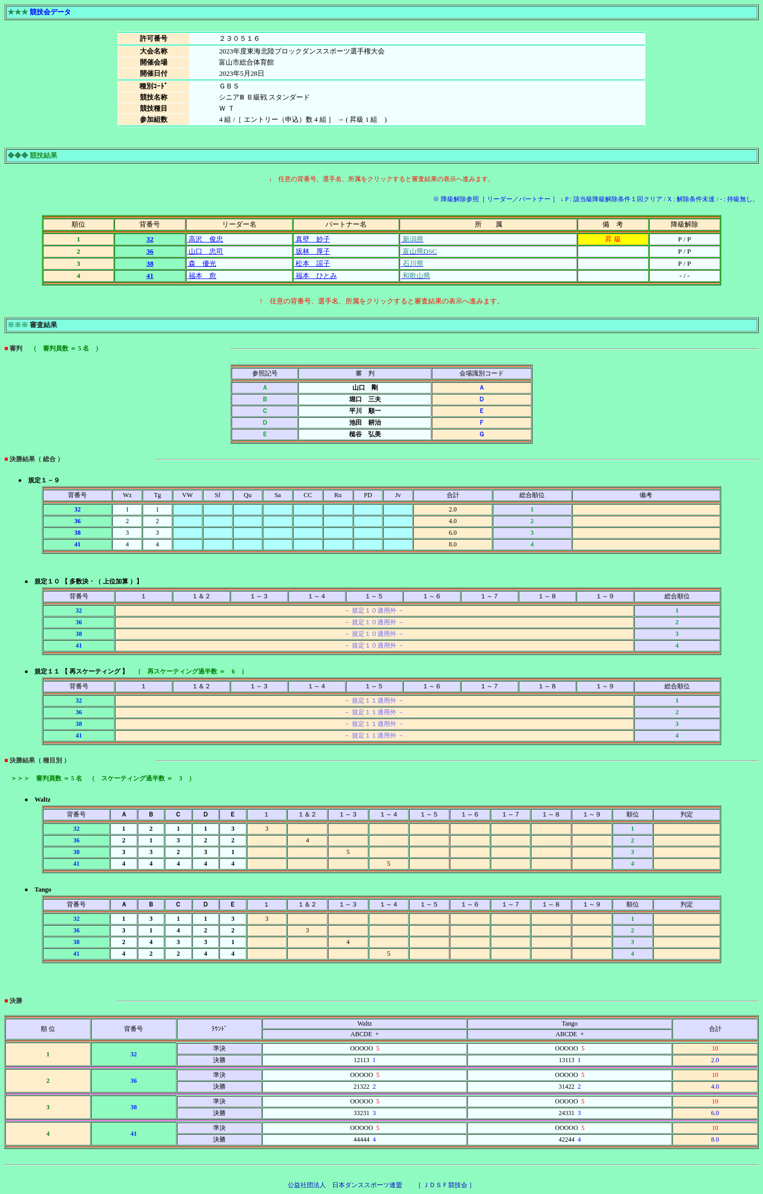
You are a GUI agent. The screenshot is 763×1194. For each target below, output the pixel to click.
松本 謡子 (312, 263)
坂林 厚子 (312, 251)
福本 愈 (201, 276)
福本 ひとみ (315, 276)
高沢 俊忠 (205, 239)
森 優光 (201, 263)
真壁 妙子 (312, 239)
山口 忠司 (205, 251)
